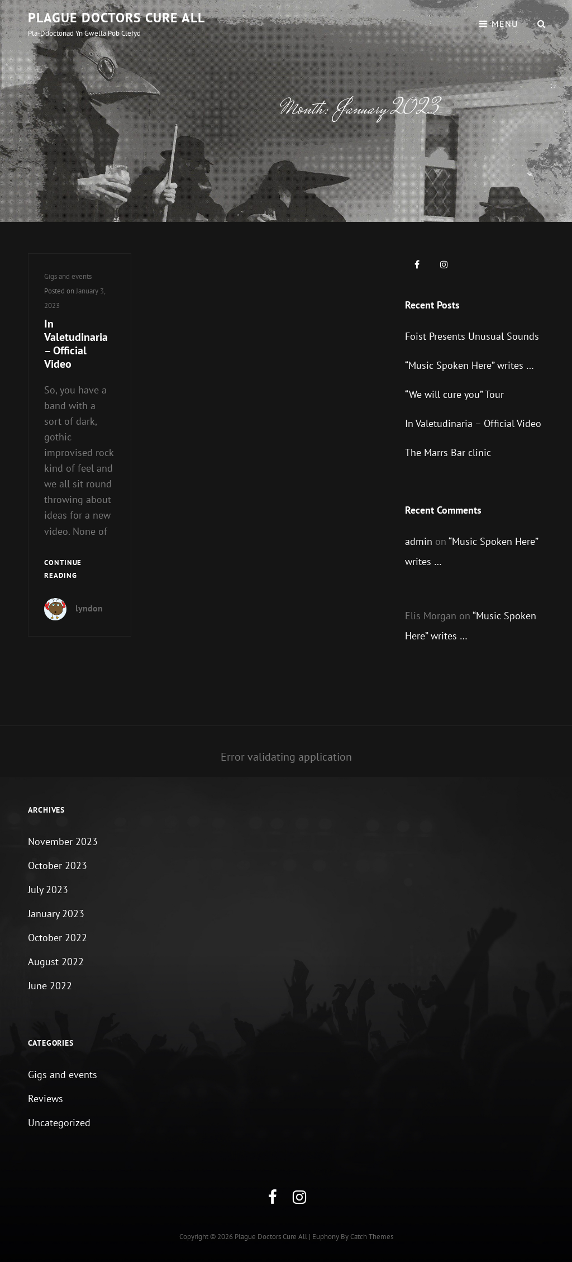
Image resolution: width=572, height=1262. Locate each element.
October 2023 (57, 865)
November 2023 (63, 841)
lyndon (89, 608)
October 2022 (57, 937)
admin (418, 541)
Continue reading (79, 570)
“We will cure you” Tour (454, 394)
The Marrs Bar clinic (448, 452)
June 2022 (50, 985)
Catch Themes (371, 1236)
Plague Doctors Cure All (116, 17)
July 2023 (48, 889)
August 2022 (56, 961)
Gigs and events (68, 276)
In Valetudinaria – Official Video (76, 343)
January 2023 (56, 913)
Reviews (45, 1098)
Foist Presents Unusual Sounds (472, 336)
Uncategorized (59, 1122)
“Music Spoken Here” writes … (469, 365)
